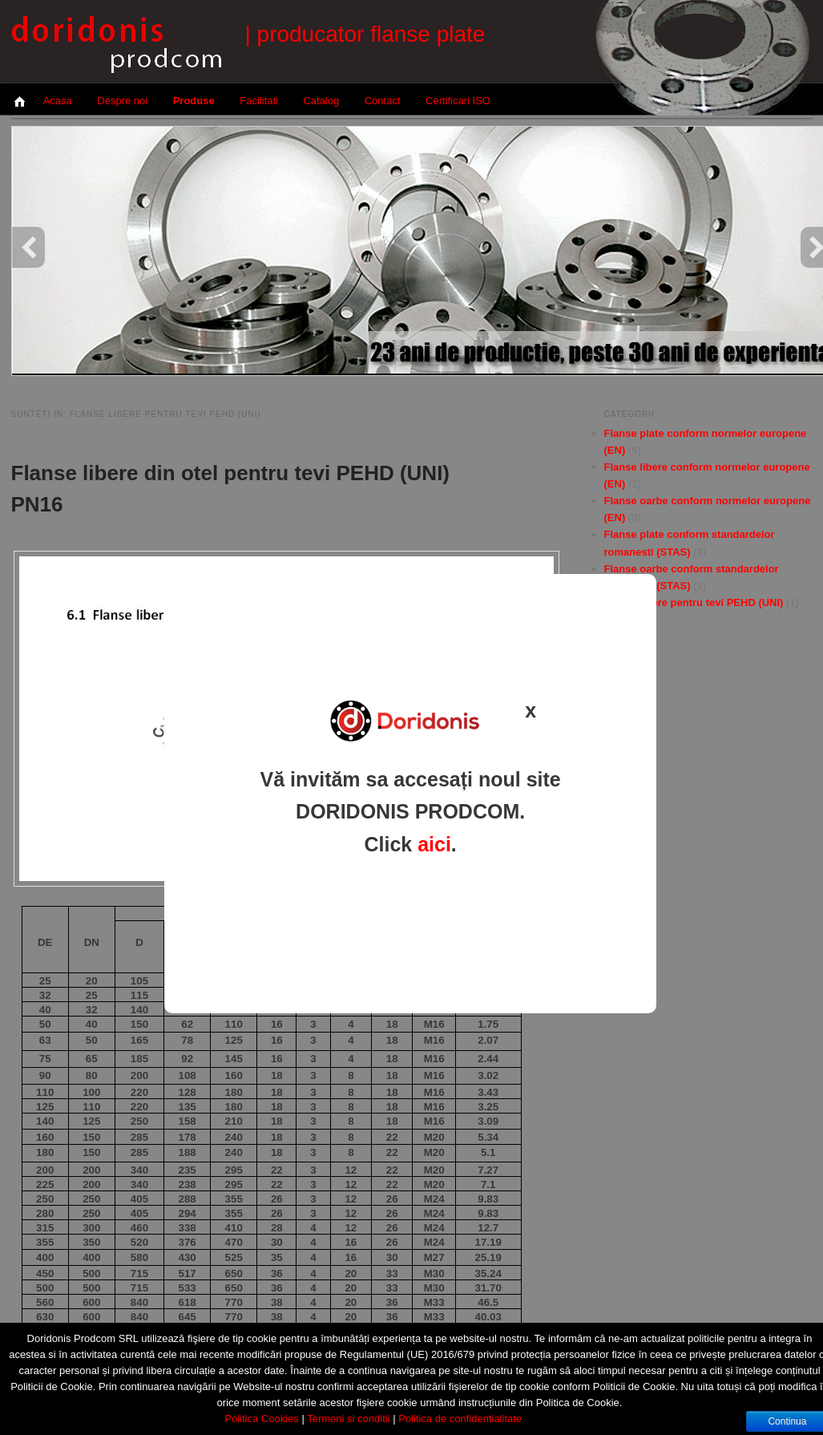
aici (434, 844)
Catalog (321, 101)
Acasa (57, 101)
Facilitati (259, 101)
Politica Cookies (261, 1419)
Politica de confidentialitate (460, 1419)
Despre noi (122, 101)
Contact (383, 101)
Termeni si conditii (348, 1419)
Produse (194, 101)
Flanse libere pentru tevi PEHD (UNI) (694, 602)
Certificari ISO (458, 101)
